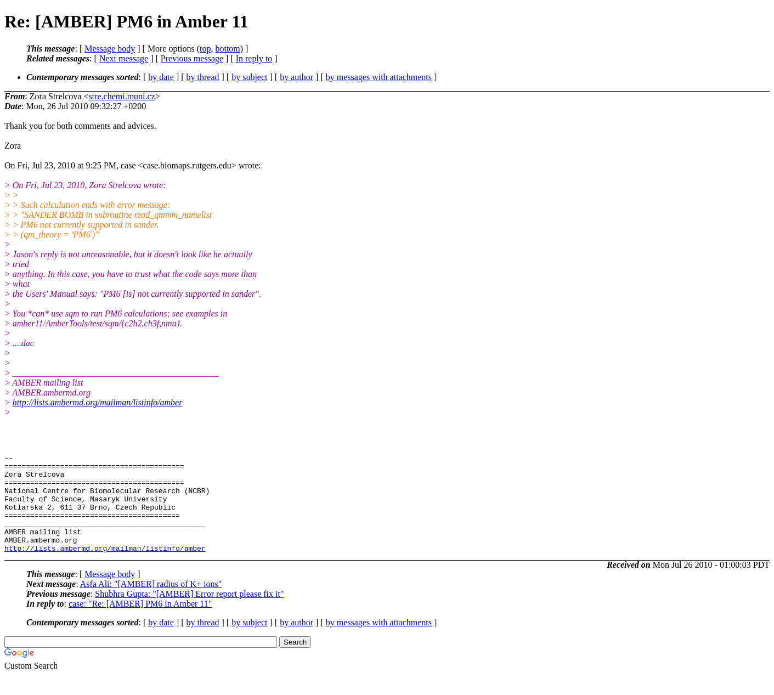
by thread (203, 77)
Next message (123, 58)
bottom (227, 48)
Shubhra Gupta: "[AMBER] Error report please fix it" (189, 613)
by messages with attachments (379, 77)
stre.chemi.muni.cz (121, 96)
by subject (249, 77)
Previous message (192, 58)
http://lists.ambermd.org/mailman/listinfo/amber (98, 402)
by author (296, 77)
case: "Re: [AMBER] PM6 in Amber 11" (140, 623)
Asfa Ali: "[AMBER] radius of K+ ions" (151, 603)
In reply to (254, 58)
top (205, 48)
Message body (109, 48)
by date (161, 77)
